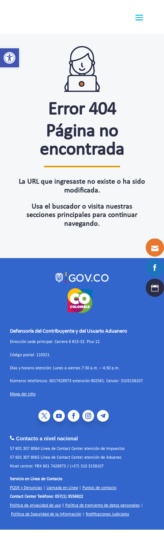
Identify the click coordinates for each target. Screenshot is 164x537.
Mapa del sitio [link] (23, 394)
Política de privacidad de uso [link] (35, 505)
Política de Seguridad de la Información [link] (46, 514)
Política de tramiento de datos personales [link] (102, 505)
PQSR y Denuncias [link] (26, 488)
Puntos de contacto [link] (99, 488)
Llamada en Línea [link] (62, 488)
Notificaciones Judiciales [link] (107, 514)
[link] (9, 57)
